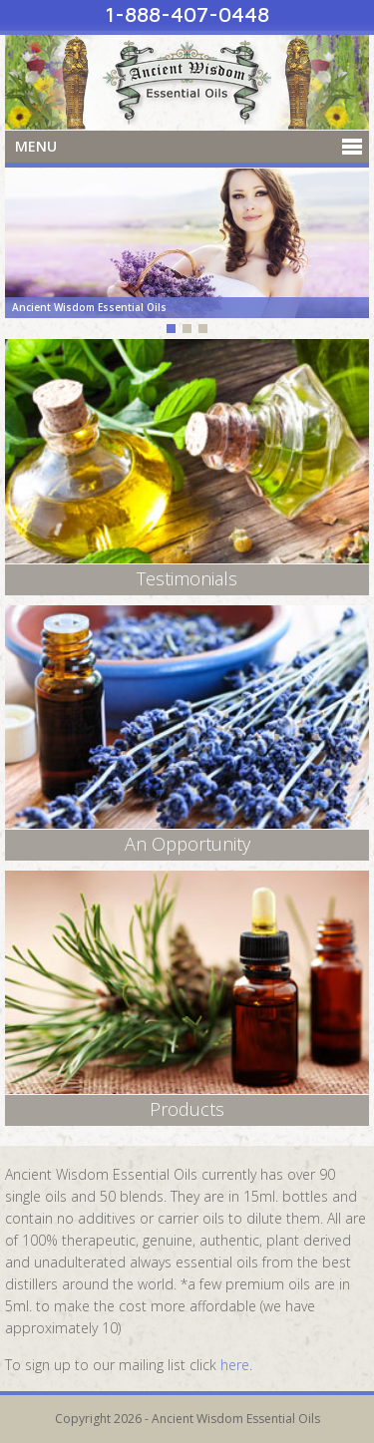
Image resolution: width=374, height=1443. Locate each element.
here (234, 1364)
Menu (36, 146)
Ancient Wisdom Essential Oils (187, 82)
